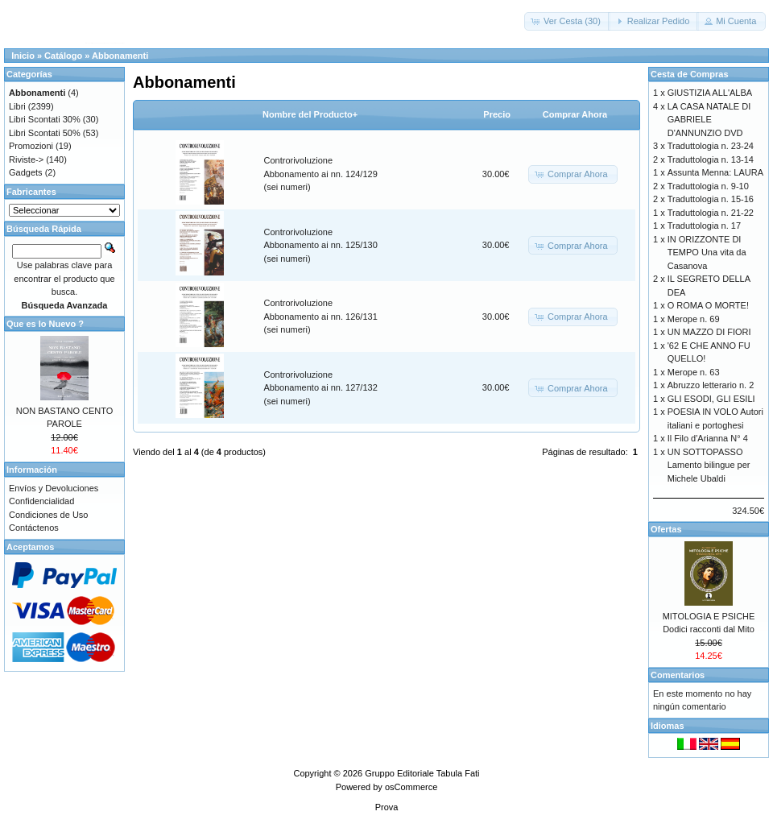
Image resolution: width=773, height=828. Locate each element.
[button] (567, 21)
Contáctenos (34, 527)
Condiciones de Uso (48, 515)
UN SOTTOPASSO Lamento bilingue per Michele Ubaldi (709, 465)
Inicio (23, 55)
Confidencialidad (41, 501)
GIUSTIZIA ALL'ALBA (710, 92)
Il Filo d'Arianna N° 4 (708, 438)
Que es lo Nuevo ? (45, 324)
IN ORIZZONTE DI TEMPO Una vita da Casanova (707, 252)
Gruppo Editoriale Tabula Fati (422, 773)
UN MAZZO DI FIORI (709, 332)
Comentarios (678, 675)
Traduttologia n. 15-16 (711, 199)
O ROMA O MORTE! (708, 305)
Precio (497, 114)
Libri (17, 106)
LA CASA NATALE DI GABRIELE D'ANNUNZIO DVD (709, 119)
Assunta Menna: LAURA (715, 172)
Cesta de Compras (690, 74)
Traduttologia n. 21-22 (711, 212)
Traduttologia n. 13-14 (711, 159)
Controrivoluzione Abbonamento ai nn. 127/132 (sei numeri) (321, 388)
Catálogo (63, 55)
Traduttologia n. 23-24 (711, 146)
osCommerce (411, 787)
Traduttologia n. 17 (704, 225)
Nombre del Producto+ (310, 114)
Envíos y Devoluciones (53, 488)
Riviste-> (26, 159)
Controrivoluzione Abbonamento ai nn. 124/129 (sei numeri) (321, 173)
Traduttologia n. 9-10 (708, 186)
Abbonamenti (120, 55)
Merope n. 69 (694, 319)
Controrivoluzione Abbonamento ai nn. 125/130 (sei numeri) (321, 245)
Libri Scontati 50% (45, 133)
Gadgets (26, 172)
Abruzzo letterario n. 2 (711, 385)
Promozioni (31, 146)
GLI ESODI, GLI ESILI (711, 399)
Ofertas (666, 529)
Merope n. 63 (694, 372)
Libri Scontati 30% (45, 119)
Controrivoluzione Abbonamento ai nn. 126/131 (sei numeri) (321, 316)
